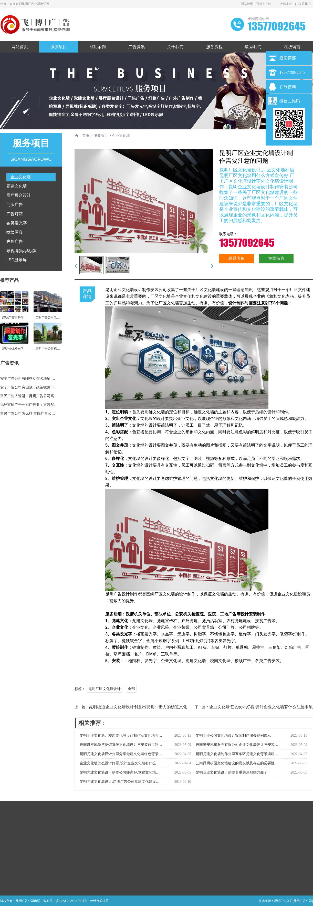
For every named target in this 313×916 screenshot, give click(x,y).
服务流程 (214, 47)
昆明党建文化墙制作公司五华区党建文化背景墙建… (237, 754)
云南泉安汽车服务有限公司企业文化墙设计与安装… (237, 745)
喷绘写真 (14, 232)
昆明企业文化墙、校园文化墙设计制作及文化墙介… (121, 735)
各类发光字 (16, 223)
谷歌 (268, 4)
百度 (259, 4)
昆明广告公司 (283, 901)
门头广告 (14, 204)
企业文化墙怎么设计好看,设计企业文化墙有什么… (120, 763)
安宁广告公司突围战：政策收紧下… (29, 387)
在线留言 (292, 47)
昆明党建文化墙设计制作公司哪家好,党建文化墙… (120, 772)
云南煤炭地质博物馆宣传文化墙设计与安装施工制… (121, 745)
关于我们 (175, 47)
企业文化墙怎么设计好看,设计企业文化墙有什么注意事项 (261, 707)
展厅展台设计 (18, 195)
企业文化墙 (20, 177)
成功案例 (97, 47)
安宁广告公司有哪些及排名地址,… (27, 378)
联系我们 (304, 4)
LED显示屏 (16, 260)
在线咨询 (287, 87)
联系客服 (236, 258)
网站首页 (20, 47)
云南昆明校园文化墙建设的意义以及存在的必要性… (237, 763)
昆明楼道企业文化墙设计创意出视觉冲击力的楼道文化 (138, 707)
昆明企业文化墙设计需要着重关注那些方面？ (231, 772)
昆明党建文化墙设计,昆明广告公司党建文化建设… (120, 782)
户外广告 (14, 241)
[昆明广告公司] (303, 901)
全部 (131, 689)
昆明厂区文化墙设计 (104, 689)
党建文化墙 (16, 186)
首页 (85, 135)
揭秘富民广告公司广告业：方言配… (29, 405)
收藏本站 (286, 4)
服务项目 (58, 47)
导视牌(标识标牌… (23, 251)
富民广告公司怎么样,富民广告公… (27, 413)
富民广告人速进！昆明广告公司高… (29, 396)
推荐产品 (9, 280)
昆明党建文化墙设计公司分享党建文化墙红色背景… (121, 754)
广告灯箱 (14, 214)
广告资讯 (136, 47)
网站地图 (247, 4)
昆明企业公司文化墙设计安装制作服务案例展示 (233, 735)
